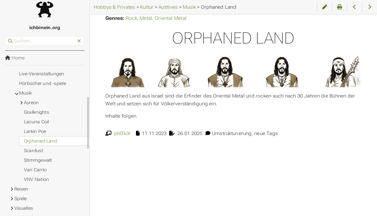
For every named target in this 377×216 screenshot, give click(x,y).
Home (15, 58)
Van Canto (35, 169)
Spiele (20, 198)
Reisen (21, 189)
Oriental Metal (171, 18)
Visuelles (23, 208)
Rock (131, 18)
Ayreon (31, 102)
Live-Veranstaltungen (41, 73)
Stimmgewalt (38, 160)
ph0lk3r (122, 133)
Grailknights (36, 112)
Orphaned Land (40, 141)
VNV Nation (36, 179)
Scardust (33, 150)
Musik (25, 93)
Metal (146, 18)
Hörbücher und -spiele (42, 83)
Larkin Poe (35, 131)
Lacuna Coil (36, 121)
